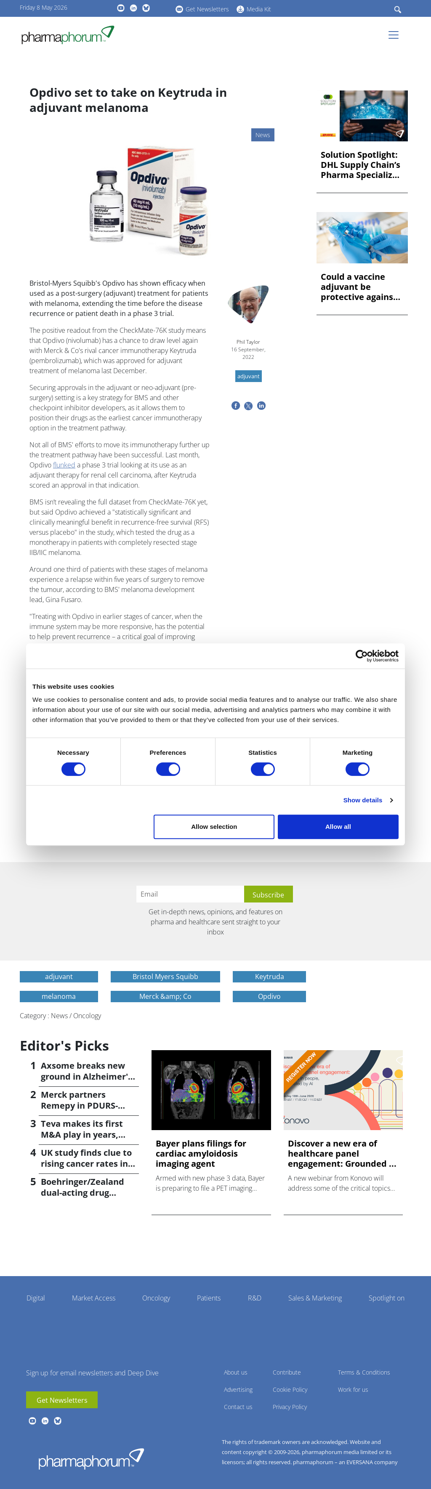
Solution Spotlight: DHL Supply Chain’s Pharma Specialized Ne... (362, 165)
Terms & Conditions (364, 1372)
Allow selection (214, 826)
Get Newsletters (207, 9)
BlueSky (146, 8)
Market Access (93, 1298)
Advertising (238, 1389)
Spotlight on (386, 1298)
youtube (121, 8)
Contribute (287, 1372)
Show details (363, 800)
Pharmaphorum (91, 1459)
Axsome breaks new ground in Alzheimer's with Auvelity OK (86, 1076)
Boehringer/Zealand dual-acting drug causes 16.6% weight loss (83, 1198)
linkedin (133, 8)
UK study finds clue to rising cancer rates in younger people (86, 1163)
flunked (64, 465)
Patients (209, 1298)
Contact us (238, 1407)
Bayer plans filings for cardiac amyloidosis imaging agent (201, 1154)
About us (235, 1372)
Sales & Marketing (315, 1298)
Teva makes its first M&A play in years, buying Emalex (82, 1134)
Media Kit (259, 9)
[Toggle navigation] (396, 35)
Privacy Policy (290, 1407)
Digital (36, 1298)
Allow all (338, 826)
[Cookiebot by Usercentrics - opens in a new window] (362, 656)
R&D (254, 1298)
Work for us (353, 1389)
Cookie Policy (290, 1389)
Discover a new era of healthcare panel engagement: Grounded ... (342, 1154)
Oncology (156, 1298)
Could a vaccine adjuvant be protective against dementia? (359, 287)
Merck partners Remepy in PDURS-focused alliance (79, 1105)
